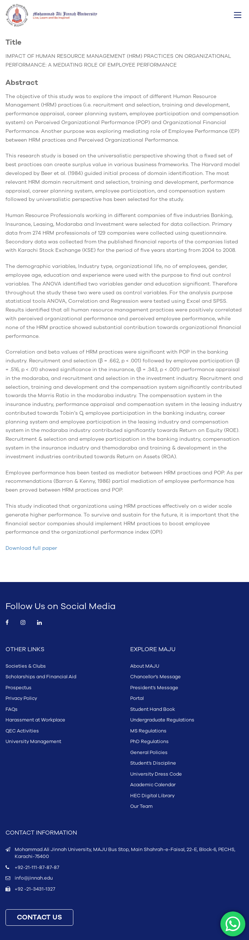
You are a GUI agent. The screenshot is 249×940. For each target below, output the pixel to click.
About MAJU (144, 666)
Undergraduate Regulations (162, 720)
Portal (137, 698)
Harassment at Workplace (35, 720)
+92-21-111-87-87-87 (37, 867)
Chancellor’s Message (155, 677)
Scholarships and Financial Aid (41, 677)
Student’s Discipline (153, 763)
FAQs (12, 709)
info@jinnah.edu (34, 878)
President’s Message (154, 688)
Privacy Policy (21, 698)
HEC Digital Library (152, 795)
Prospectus (19, 688)
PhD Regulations (149, 741)
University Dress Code (156, 774)
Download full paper (31, 548)
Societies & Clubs (26, 666)
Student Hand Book (152, 709)
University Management (33, 741)
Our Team (141, 806)
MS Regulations (148, 731)
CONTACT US (39, 917)
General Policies (149, 752)
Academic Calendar (153, 785)
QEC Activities (22, 731)
